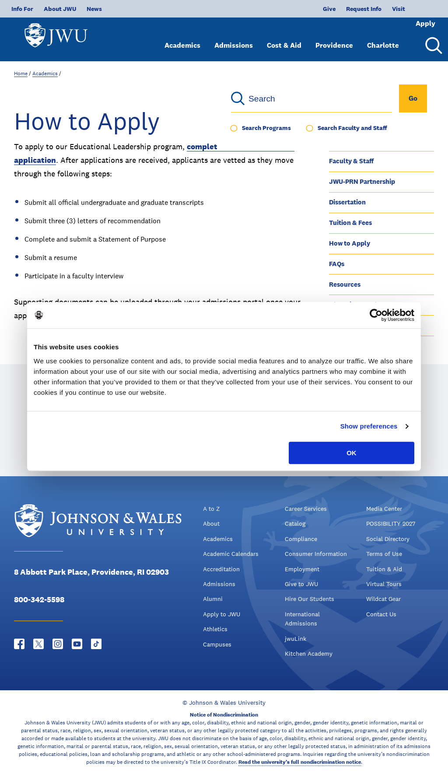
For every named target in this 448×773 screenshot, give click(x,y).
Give (300, 9)
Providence (334, 38)
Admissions (233, 38)
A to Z (211, 509)
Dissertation (347, 202)
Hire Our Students (309, 599)
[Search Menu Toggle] (432, 38)
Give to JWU (301, 584)
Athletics (215, 629)
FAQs (336, 264)
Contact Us (381, 614)
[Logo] (59, 35)
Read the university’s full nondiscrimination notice (299, 762)
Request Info (335, 9)
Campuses (217, 644)
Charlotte (383, 38)
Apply (414, 9)
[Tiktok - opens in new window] (96, 644)
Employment (302, 569)
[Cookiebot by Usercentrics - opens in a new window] (376, 315)
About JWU (60, 9)
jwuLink (295, 639)
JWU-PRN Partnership (362, 181)
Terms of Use (384, 554)
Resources (344, 284)
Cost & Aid (284, 38)
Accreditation (221, 569)
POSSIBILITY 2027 (390, 523)
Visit (369, 9)
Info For (22, 9)
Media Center (384, 509)
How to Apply (349, 243)
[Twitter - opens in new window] (38, 644)
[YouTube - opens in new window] (77, 644)
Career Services (306, 509)
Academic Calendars (231, 554)
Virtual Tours (384, 584)
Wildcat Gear (383, 599)
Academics (182, 38)
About (211, 523)
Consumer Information (316, 554)
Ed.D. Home (346, 120)
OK (351, 453)
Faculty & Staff (351, 161)
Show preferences (369, 426)
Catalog (295, 523)
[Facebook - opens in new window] (19, 644)
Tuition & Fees (350, 222)
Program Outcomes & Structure (376, 140)
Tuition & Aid (384, 569)
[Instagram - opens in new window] (57, 644)
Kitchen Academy (308, 653)
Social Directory (388, 539)
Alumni (213, 599)
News (94, 9)
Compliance (301, 539)
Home (21, 73)
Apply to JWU (221, 614)
